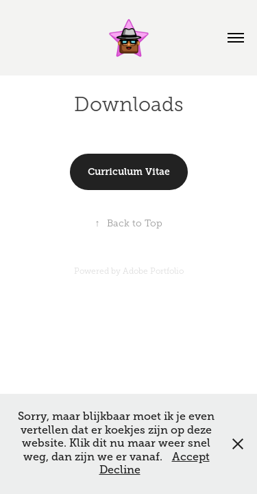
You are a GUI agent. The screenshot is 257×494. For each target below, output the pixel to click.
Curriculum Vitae (129, 171)
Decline (119, 470)
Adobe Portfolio (153, 271)
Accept (191, 457)
